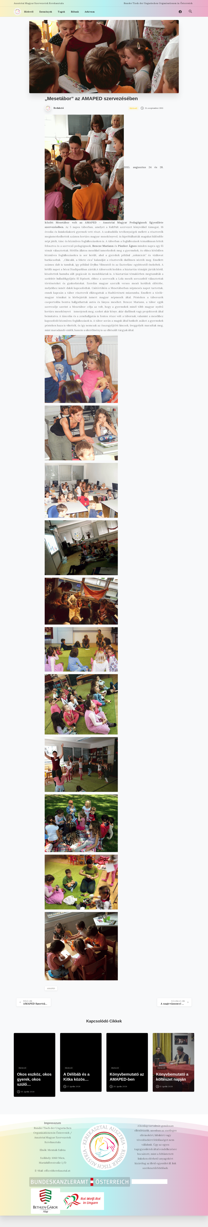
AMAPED (51, 988)
